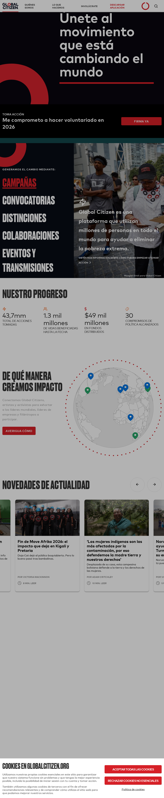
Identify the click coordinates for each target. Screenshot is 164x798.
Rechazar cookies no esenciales (133, 781)
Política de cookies (133, 789)
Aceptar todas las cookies (133, 769)
